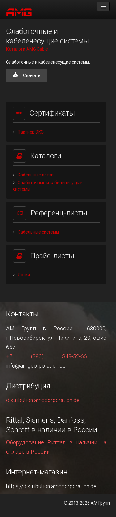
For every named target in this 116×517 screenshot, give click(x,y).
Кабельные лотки (36, 174)
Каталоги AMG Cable (27, 49)
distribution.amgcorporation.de (42, 400)
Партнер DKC (31, 131)
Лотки (24, 274)
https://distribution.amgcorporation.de (51, 486)
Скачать (27, 75)
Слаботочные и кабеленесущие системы (47, 186)
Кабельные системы (38, 231)
